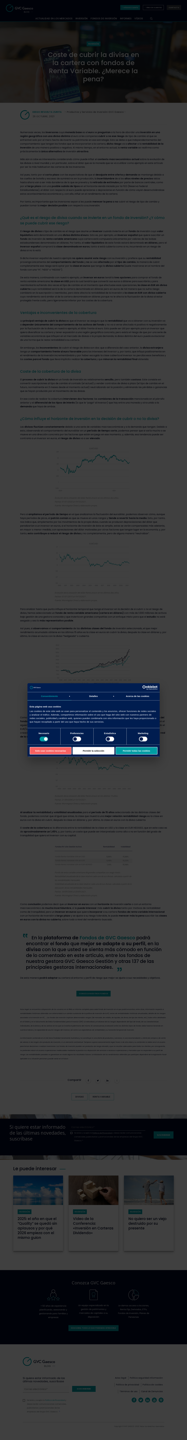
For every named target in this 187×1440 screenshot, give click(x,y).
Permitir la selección (93, 751)
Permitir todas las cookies (136, 751)
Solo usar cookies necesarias (50, 751)
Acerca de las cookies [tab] (137, 696)
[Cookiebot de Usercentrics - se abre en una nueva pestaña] (144, 687)
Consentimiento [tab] (49, 696)
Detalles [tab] (93, 696)
